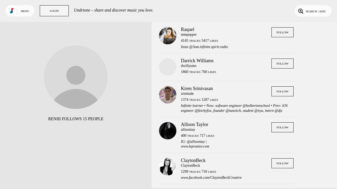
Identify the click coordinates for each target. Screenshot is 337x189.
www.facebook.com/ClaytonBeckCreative (211, 178)
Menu (25, 11)
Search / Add (311, 11)
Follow (282, 32)
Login (54, 10)
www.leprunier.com (195, 146)
